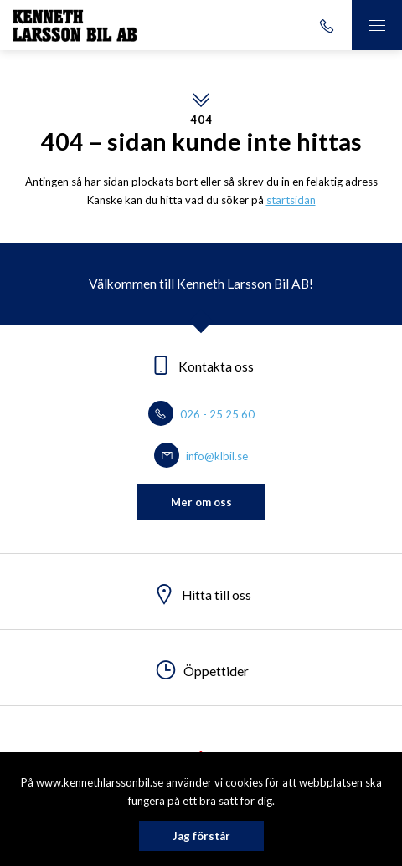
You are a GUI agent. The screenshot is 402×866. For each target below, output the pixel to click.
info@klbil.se (201, 456)
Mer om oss (201, 502)
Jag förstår (201, 836)
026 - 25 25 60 (201, 414)
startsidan (291, 200)
